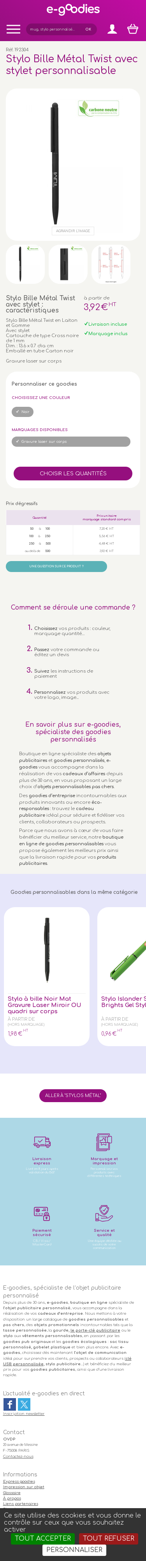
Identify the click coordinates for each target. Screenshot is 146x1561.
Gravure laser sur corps (44, 442)
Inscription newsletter (24, 1414)
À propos (12, 1498)
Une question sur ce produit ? (56, 566)
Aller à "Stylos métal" (73, 1095)
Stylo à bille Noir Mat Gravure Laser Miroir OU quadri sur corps (44, 1005)
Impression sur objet (23, 1487)
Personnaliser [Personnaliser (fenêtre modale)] (74, 1550)
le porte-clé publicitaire (95, 1330)
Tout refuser (108, 1538)
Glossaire (12, 1493)
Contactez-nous (18, 1456)
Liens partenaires (20, 1504)
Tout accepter (43, 1538)
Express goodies (19, 1481)
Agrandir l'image (73, 231)
